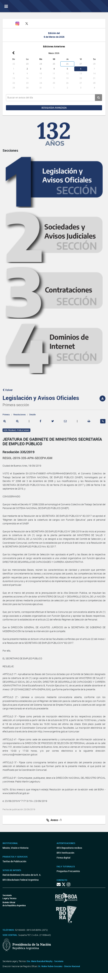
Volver (8, 390)
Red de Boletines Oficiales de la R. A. (22, 874)
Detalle (32, 414)
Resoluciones (19, 414)
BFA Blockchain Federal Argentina (21, 879)
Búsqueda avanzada (54, 107)
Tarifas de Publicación (14, 861)
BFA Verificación (65, 852)
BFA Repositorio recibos (69, 847)
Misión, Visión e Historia (15, 847)
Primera (6, 414)
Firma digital (63, 857)
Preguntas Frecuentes (68, 871)
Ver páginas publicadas (16, 430)
